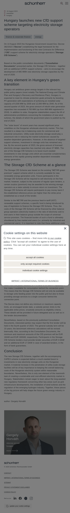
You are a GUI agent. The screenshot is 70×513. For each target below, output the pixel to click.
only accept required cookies (35, 264)
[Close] (65, 228)
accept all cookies (35, 257)
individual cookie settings (34, 270)
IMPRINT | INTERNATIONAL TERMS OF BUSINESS (35, 281)
